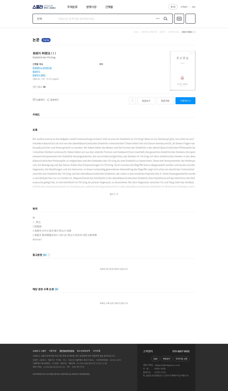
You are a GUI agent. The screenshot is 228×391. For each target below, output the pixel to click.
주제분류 (72, 7)
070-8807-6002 (181, 351)
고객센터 (183, 6)
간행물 (109, 7)
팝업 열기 (48, 254)
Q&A (155, 358)
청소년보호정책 (83, 350)
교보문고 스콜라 (39, 350)
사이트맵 (96, 350)
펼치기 (112, 194)
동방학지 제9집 (39, 75)
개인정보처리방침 (66, 350)
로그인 (173, 6)
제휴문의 (166, 358)
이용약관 (52, 350)
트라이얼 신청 (181, 358)
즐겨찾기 (190, 23)
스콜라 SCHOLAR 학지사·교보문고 (44, 8)
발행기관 (91, 7)
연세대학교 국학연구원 (42, 67)
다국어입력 (179, 23)
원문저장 (165, 100)
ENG (193, 6)
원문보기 (146, 100)
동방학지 (36, 71)
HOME (136, 32)
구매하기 (184, 100)
